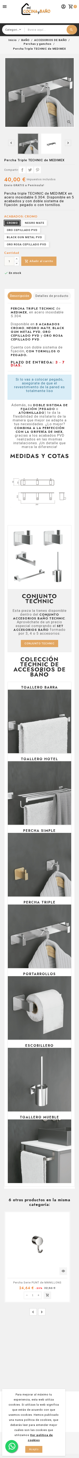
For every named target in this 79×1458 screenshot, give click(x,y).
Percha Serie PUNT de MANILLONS (37, 1282)
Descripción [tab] (19, 296)
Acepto (34, 1449)
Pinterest (37, 170)
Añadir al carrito (39, 261)
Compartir (22, 170)
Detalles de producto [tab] (51, 296)
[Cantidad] (9, 261)
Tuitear (30, 170)
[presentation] (11, 143)
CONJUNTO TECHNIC (39, 643)
